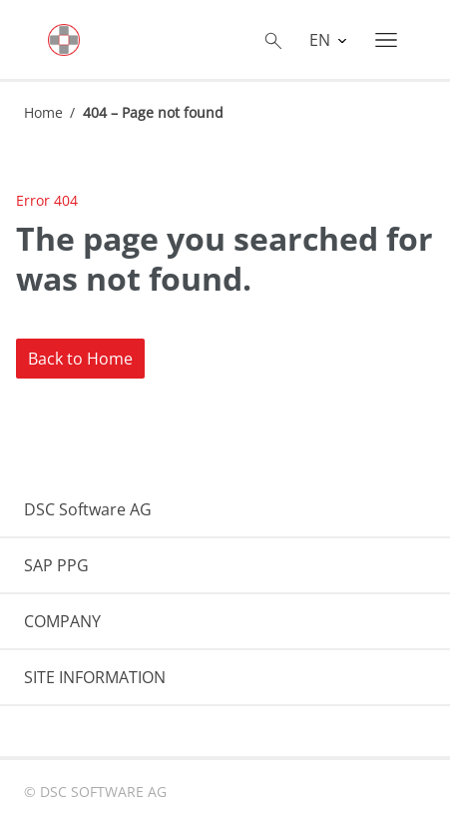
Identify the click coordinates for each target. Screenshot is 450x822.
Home (43, 112)
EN (321, 40)
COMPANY (62, 621)
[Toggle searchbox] (273, 40)
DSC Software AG (88, 509)
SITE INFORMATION (95, 677)
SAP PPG (56, 565)
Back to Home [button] (80, 359)
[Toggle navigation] (386, 40)
